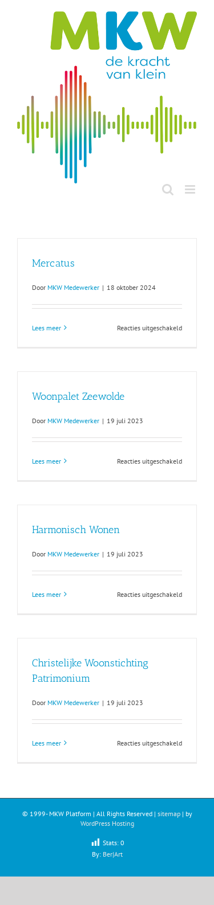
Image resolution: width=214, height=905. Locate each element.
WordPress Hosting (107, 823)
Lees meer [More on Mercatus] (46, 327)
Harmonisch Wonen (76, 529)
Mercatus (53, 263)
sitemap (169, 813)
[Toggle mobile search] (167, 189)
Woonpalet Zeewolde (78, 396)
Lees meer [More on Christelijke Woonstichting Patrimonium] (46, 743)
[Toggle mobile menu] (191, 189)
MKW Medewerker (73, 287)
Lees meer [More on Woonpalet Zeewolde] (46, 461)
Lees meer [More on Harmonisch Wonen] (46, 594)
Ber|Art (113, 854)
